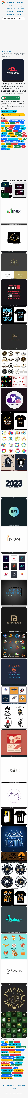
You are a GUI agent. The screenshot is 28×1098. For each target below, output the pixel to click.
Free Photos (19, 2)
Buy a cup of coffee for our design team (13, 115)
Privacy (19, 1085)
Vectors (8, 51)
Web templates (11, 9)
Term (14, 1085)
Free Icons (21, 9)
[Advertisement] (14, 36)
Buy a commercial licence (9, 111)
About (24, 1085)
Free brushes (10, 11)
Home (3, 51)
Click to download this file (10, 98)
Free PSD (19, 14)
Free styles (20, 11)
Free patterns (10, 14)
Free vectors (10, 2)
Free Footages (19, 6)
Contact (14, 1088)
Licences (9, 1085)
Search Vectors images (9, 19)
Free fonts (9, 6)
